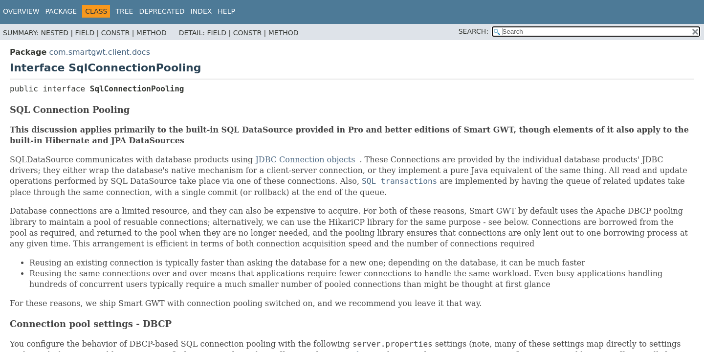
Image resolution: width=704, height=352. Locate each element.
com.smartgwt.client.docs (99, 52)
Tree (124, 11)
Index (201, 11)
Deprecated (161, 11)
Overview (21, 11)
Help (226, 11)
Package (61, 11)
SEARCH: (473, 31)
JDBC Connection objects (305, 159)
